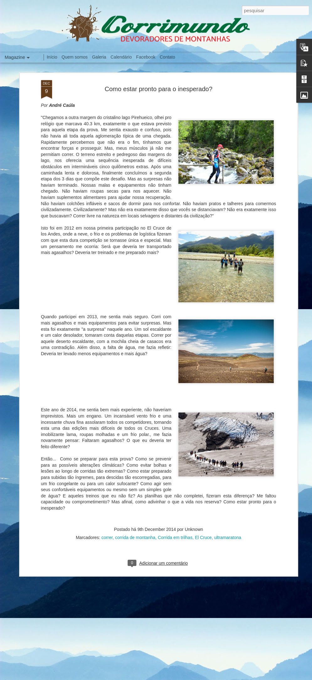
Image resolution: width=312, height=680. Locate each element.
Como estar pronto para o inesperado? (159, 77)
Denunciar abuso (254, 676)
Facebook (145, 57)
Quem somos (74, 57)
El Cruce (203, 526)
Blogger (233, 676)
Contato (167, 57)
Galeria (99, 57)
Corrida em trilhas (175, 526)
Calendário (121, 57)
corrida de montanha (135, 526)
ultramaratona (227, 526)
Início (52, 57)
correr (107, 526)
